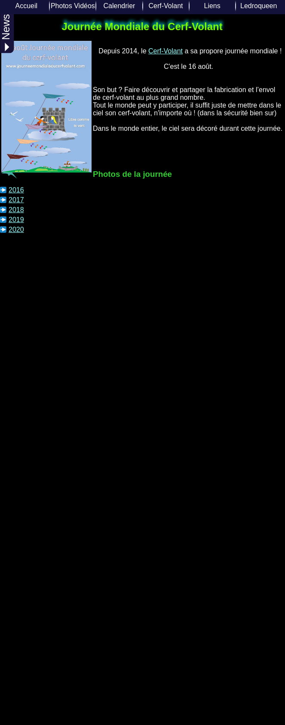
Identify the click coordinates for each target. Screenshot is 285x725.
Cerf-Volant (166, 5)
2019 (16, 219)
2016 (16, 190)
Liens (212, 5)
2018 (16, 209)
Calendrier (119, 5)
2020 (16, 229)
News (6, 33)
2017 (16, 200)
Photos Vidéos (73, 5)
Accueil (26, 5)
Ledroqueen (258, 5)
